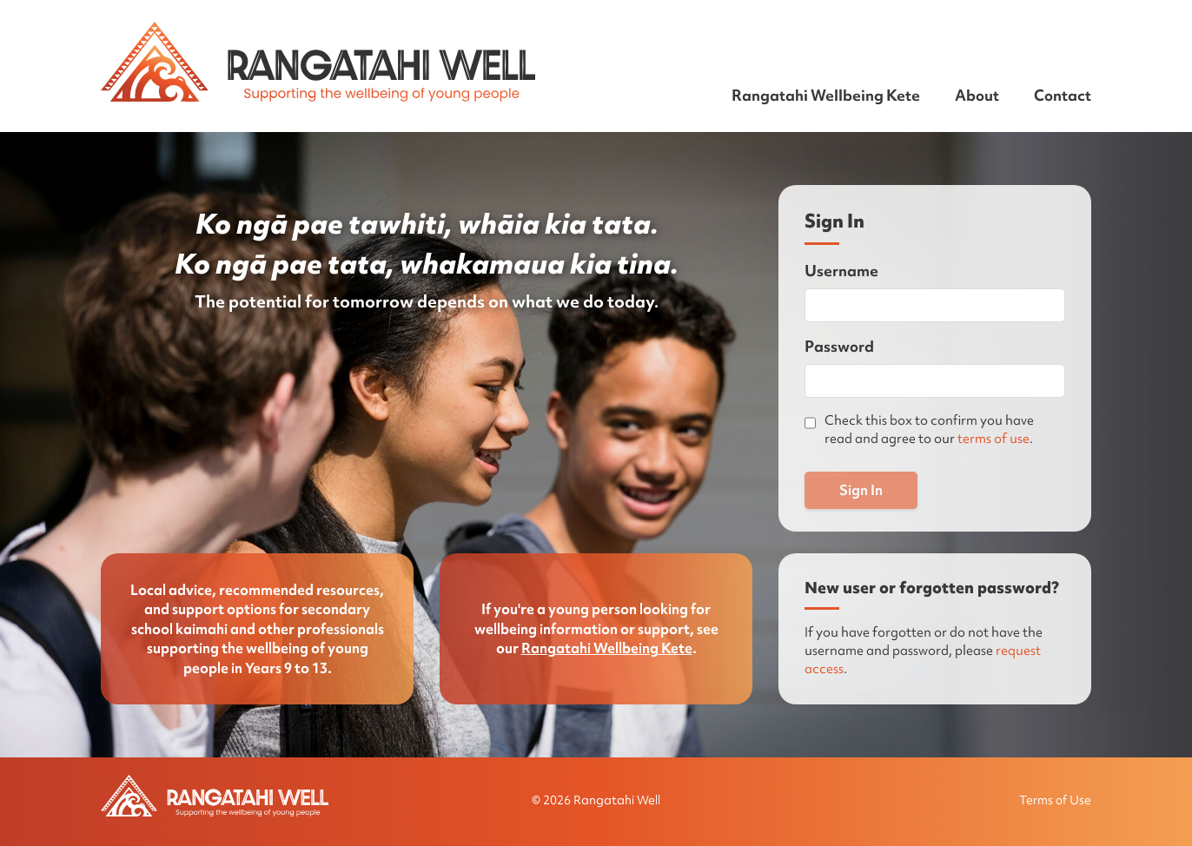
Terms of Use (1055, 800)
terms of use (993, 438)
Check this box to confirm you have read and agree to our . (929, 429)
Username (841, 271)
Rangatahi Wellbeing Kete (826, 95)
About (977, 95)
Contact (1062, 95)
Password (839, 346)
